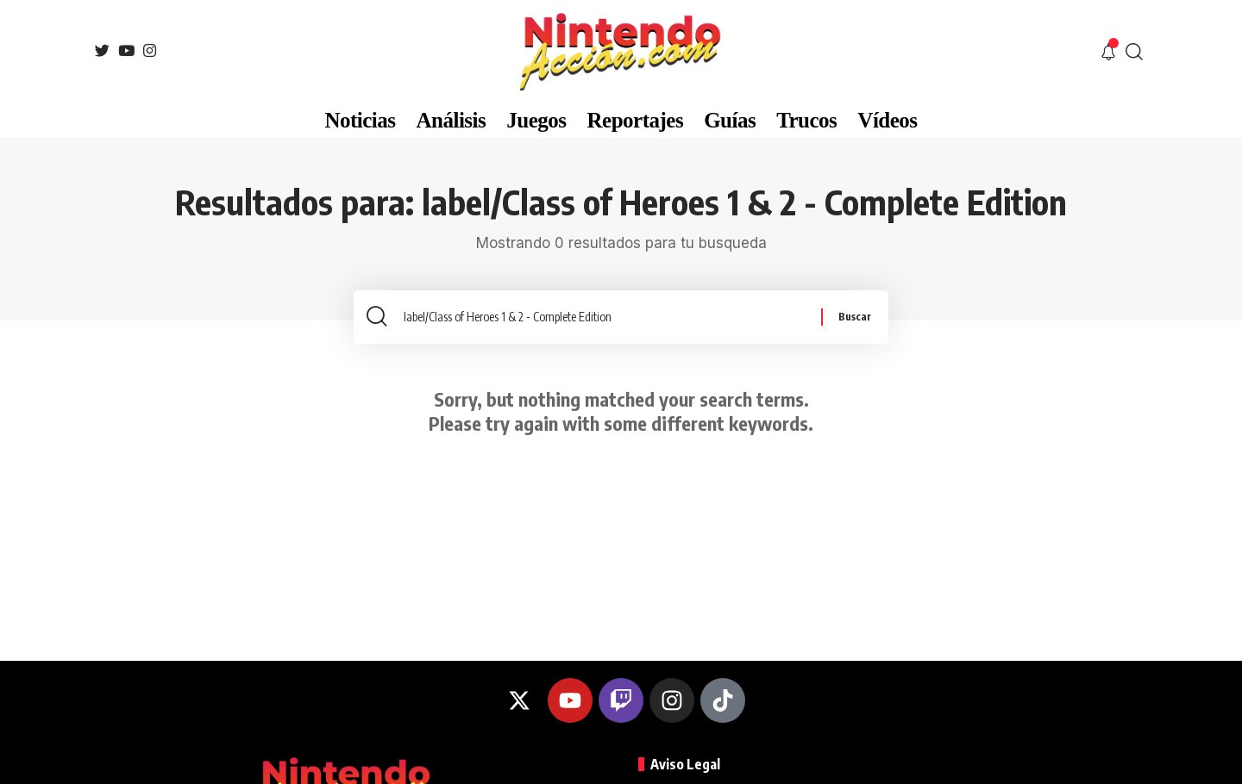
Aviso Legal (685, 764)
